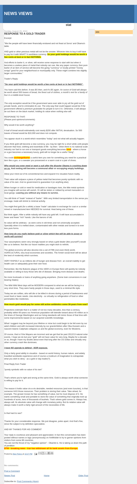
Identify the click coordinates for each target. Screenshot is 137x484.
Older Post (83, 475)
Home (47, 475)
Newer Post (9, 475)
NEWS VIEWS (18, 13)
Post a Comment (12, 471)
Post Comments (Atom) (28, 481)
